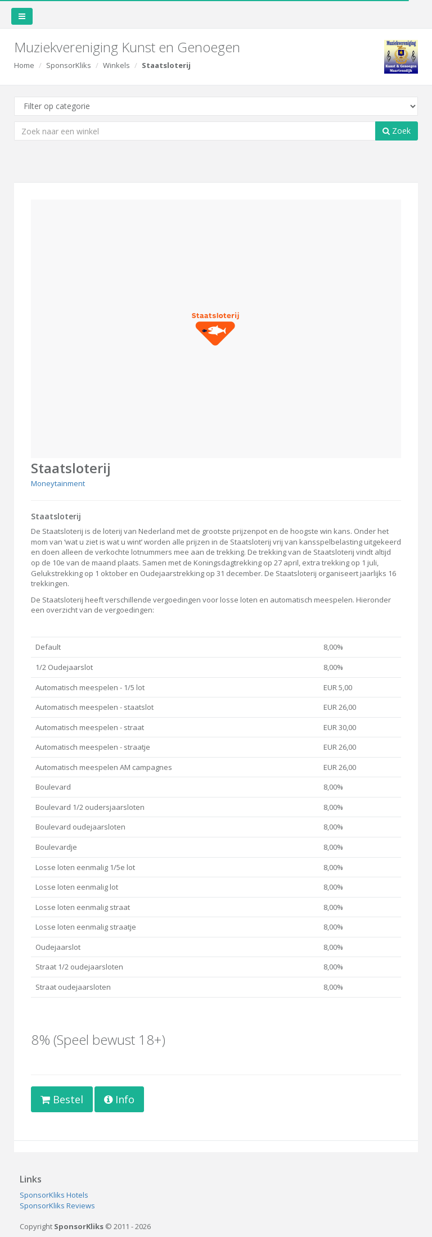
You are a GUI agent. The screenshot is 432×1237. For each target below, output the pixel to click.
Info (119, 1099)
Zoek (396, 130)
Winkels (116, 65)
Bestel (61, 1099)
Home (24, 65)
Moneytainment (58, 483)
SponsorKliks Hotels (54, 1195)
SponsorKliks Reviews (57, 1205)
